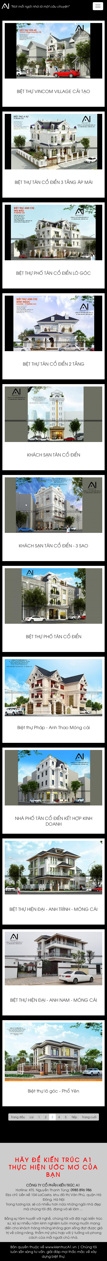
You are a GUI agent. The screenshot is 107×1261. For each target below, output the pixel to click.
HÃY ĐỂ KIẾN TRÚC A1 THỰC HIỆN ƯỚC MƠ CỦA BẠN (53, 1167)
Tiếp (74, 1117)
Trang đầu (18, 1117)
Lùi (31, 1117)
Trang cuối (89, 1117)
